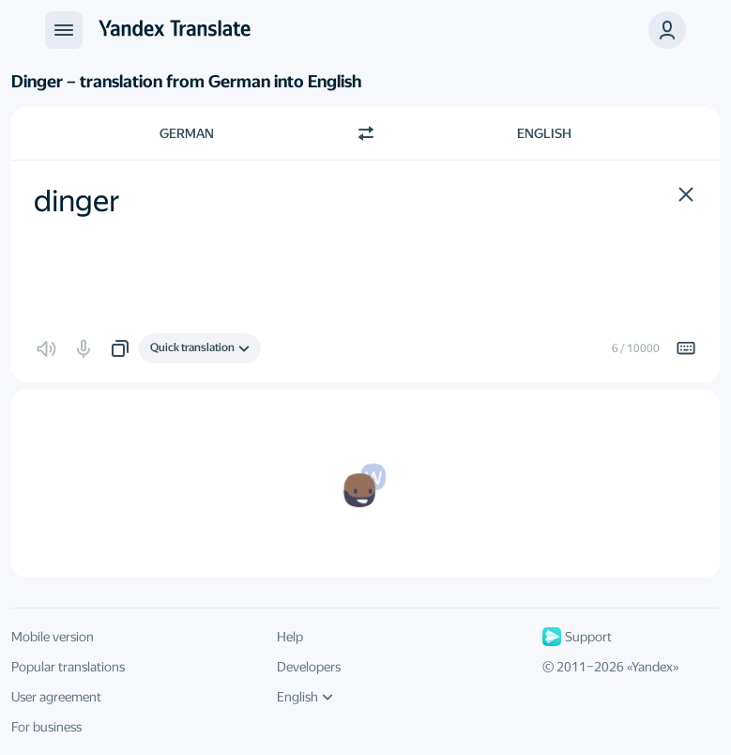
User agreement (56, 696)
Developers (309, 666)
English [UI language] (305, 696)
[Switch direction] (366, 133)
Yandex (652, 666)
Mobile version (52, 636)
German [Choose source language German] (187, 133)
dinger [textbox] (77, 201)
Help (290, 636)
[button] (667, 30)
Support (577, 636)
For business (46, 726)
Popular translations (68, 666)
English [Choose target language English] (544, 133)
